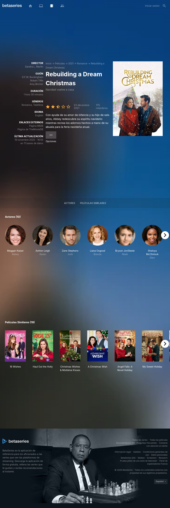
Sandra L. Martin (34, 66)
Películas (60, 63)
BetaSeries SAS (128, 458)
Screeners (152, 458)
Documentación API (125, 443)
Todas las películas (159, 440)
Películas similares (93, 203)
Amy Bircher (36, 84)
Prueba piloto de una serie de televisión (138, 461)
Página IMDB (36, 125)
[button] (15, 242)
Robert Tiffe (36, 80)
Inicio (48, 63)
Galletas (137, 452)
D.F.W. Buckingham (32, 77)
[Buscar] (164, 6)
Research (163, 458)
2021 (71, 63)
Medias (141, 458)
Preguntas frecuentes (146, 443)
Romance (82, 63)
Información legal (123, 452)
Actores (69, 203)
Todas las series (139, 440)
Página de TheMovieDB (30, 129)
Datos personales (159, 455)
